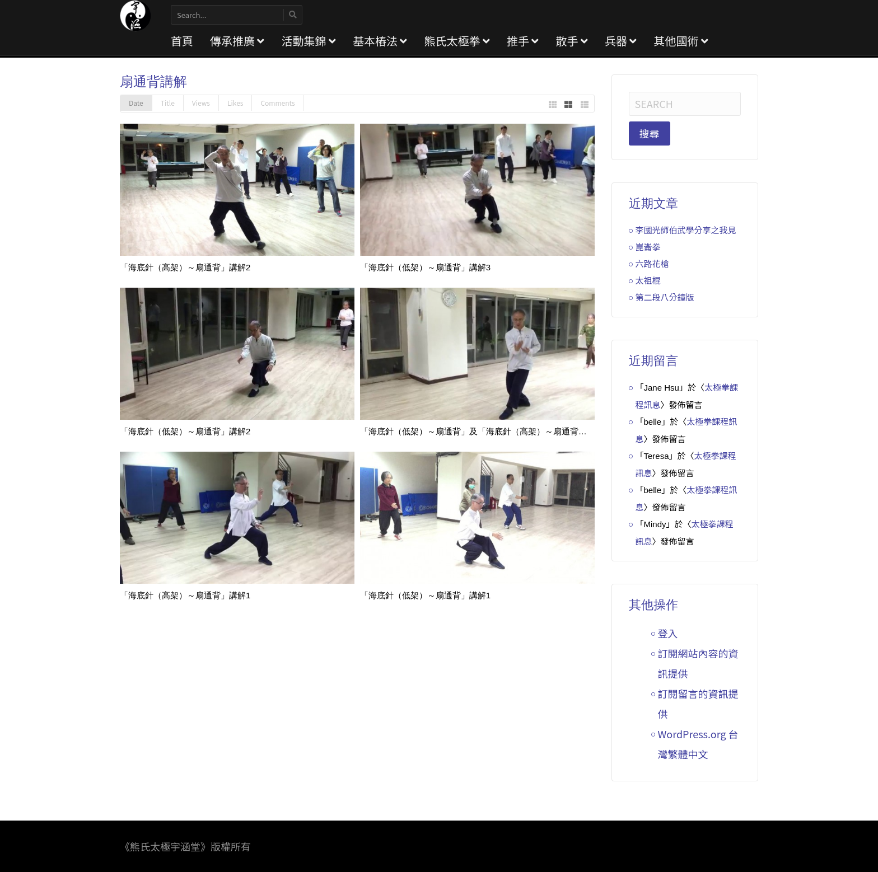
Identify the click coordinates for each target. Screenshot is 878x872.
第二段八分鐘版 (665, 297)
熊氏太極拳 (456, 40)
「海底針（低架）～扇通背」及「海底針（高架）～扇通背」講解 (482, 431)
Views (201, 102)
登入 (668, 633)
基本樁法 (380, 40)
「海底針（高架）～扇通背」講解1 (185, 595)
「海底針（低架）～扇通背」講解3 (425, 267)
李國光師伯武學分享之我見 (686, 230)
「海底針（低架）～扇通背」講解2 (185, 431)
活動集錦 (308, 40)
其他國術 (680, 40)
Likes (235, 102)
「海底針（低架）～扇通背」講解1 (425, 595)
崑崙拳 (648, 246)
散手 (571, 40)
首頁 (182, 40)
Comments (277, 102)
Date (136, 102)
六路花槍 (652, 263)
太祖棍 (648, 280)
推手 (523, 40)
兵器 (621, 40)
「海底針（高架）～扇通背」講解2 (185, 267)
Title (168, 102)
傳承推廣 (237, 40)
